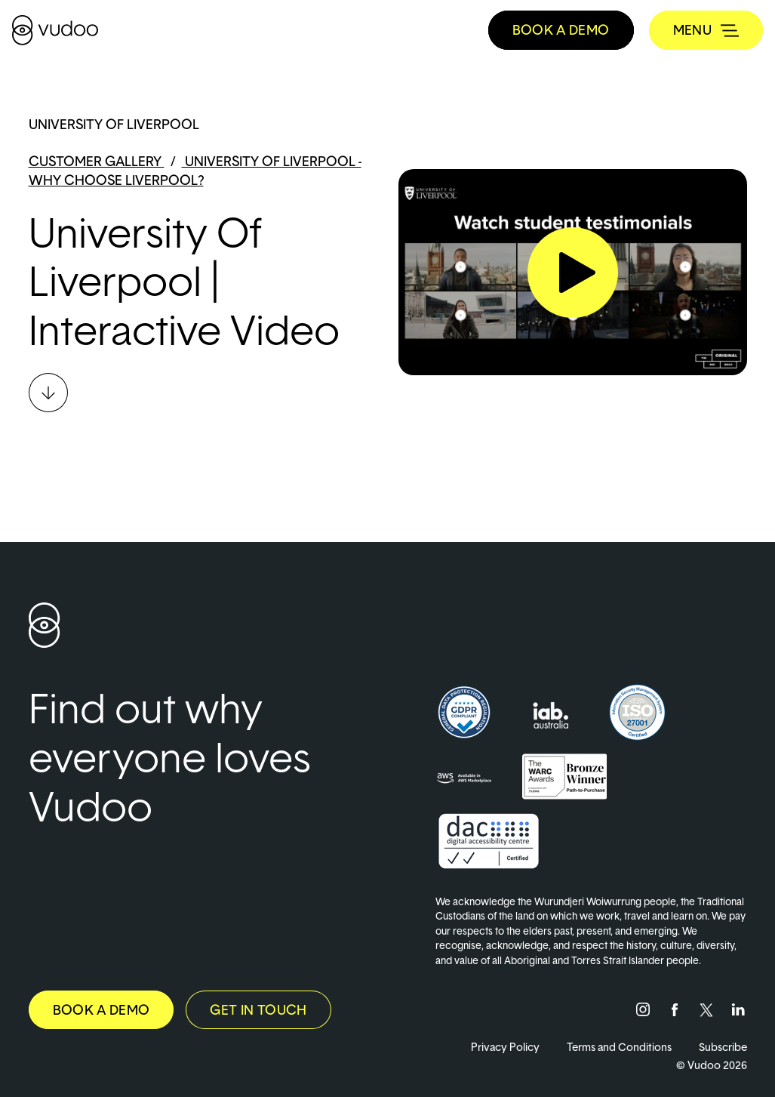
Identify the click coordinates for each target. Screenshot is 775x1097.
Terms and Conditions (619, 1047)
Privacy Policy (505, 1047)
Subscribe (723, 1047)
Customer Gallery (97, 161)
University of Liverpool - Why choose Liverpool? (195, 171)
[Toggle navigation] (706, 30)
